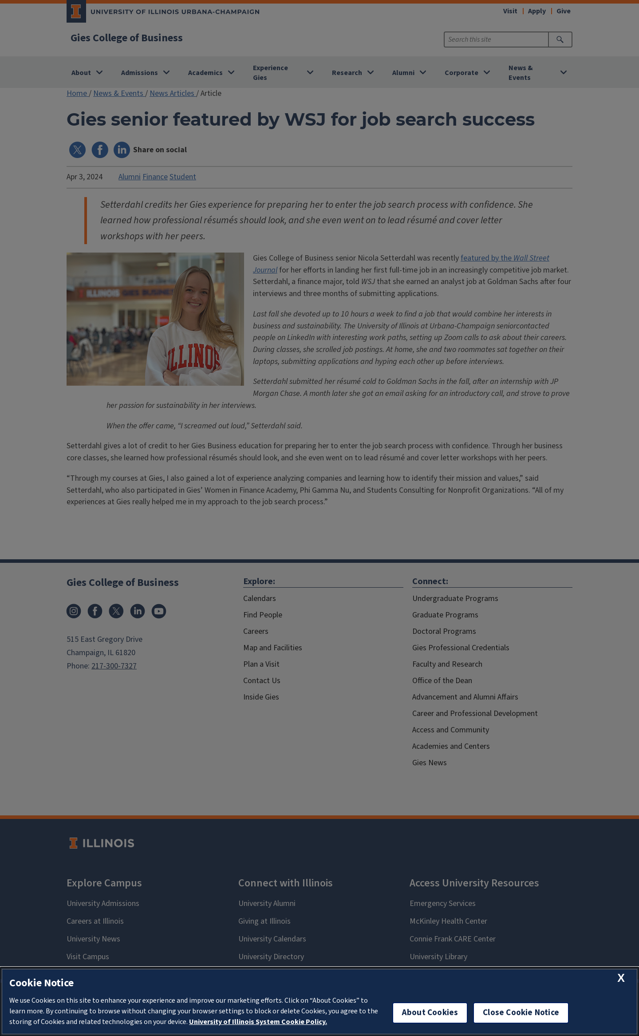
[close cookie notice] (621, 978)
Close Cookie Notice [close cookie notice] (521, 1013)
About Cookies (430, 1013)
